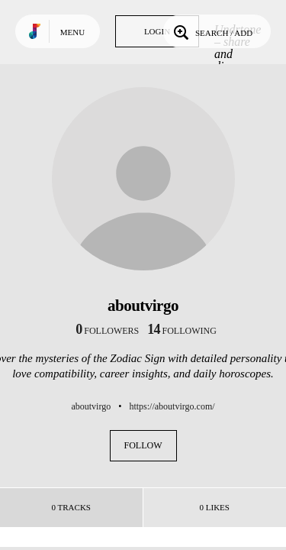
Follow (143, 445)
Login (157, 31)
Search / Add (211, 31)
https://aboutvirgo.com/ (171, 406)
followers (107, 330)
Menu (72, 32)
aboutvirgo (91, 406)
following (182, 330)
